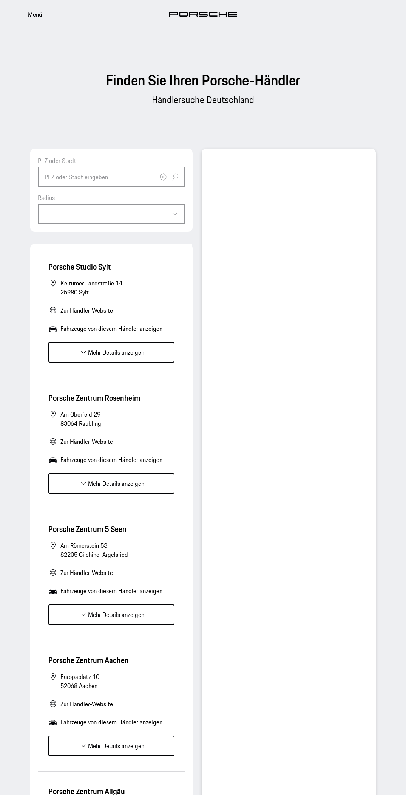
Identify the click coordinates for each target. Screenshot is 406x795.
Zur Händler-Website (86, 310)
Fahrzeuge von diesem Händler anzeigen (111, 328)
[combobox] (111, 171)
